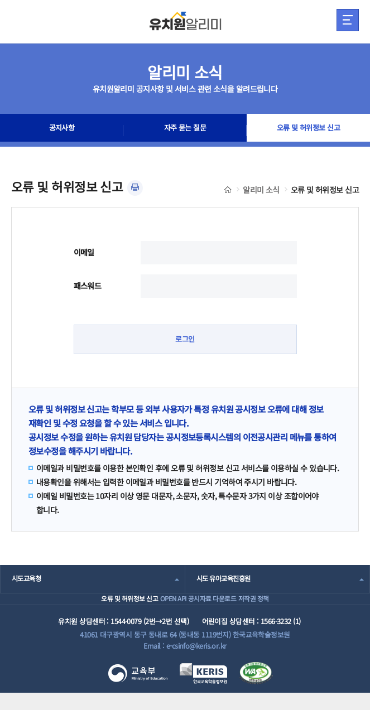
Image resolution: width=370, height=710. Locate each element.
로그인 (185, 339)
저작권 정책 (275, 607)
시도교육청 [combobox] (28, 579)
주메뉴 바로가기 (0, 0)
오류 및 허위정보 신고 (308, 130)
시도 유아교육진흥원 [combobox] (226, 579)
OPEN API (158, 607)
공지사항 (62, 130)
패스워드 (88, 285)
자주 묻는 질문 (185, 130)
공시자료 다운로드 (215, 607)
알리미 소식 (261, 189)
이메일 (84, 252)
